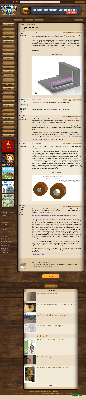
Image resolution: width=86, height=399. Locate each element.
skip (8, 97)
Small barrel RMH (43, 336)
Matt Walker (22, 205)
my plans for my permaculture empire (50, 339)
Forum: (22, 24)
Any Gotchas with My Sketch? (47, 294)
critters (8, 33)
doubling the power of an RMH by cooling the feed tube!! (56, 304)
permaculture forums (8, 24)
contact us (16, 393)
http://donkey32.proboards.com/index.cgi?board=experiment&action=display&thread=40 (54, 215)
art (8, 80)
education (8, 92)
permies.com (8, 122)
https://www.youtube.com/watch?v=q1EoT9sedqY (56, 109)
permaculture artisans (8, 84)
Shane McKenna (23, 31)
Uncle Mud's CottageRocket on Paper (50, 357)
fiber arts (8, 75)
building (8, 37)
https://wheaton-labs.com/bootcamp (43, 266)
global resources (8, 105)
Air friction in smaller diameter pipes (50, 326)
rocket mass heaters (30, 24)
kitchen (8, 54)
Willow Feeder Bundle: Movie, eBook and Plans (53, 367)
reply (51, 276)
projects (8, 114)
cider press (8, 109)
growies (8, 28)
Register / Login (80, 2)
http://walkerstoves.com (38, 254)
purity (8, 58)
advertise (22, 393)
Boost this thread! (51, 286)
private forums (8, 131)
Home (3, 2)
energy (8, 45)
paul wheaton (63, 393)
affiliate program (29, 393)
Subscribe (8, 2)
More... (51, 385)
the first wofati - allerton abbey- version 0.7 (52, 315)
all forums (8, 135)
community (8, 67)
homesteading (8, 41)
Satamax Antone (23, 99)
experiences (8, 101)
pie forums (8, 126)
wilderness (8, 71)
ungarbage (8, 63)
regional (8, 88)
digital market (8, 118)
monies (8, 50)
